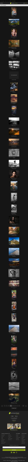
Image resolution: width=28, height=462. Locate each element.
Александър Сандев (14, 48)
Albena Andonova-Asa (14, 136)
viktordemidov (14, 26)
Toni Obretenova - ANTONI (14, 403)
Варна (16, 416)
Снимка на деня (18, 437)
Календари (23, 437)
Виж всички (3, 443)
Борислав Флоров (14, 69)
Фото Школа (10, 436)
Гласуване (17, 438)
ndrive (14, 202)
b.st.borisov (14, 115)
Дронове (2, 440)
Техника (9, 437)
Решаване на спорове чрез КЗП (14, 461)
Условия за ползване (8, 460)
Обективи (2, 436)
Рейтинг (17, 436)
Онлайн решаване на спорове (21, 460)
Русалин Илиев (14, 391)
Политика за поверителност (15, 460)
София (12, 416)
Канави (23, 438)
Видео (2, 437)
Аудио (2, 438)
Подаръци (23, 440)
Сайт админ (4, 460)
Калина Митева (14, 278)
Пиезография (23, 439)
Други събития (10, 438)
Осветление (3, 439)
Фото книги (23, 436)
